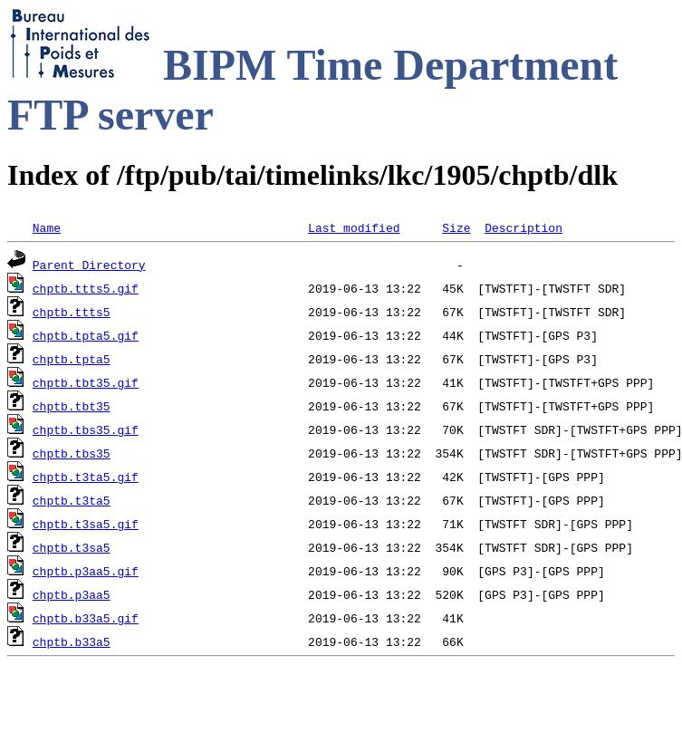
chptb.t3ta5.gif (86, 476)
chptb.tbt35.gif (86, 382)
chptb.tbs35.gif (86, 429)
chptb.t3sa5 (71, 547)
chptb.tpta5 (71, 359)
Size (456, 227)
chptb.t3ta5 (71, 500)
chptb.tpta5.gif (86, 335)
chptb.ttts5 (71, 312)
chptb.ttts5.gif (86, 288)
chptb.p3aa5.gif (86, 571)
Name (47, 227)
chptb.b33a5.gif (86, 618)
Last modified (353, 227)
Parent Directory (89, 264)
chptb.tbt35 (71, 406)
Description (523, 227)
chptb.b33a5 (71, 641)
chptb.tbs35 (71, 453)
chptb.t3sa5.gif (86, 524)
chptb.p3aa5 (71, 594)
